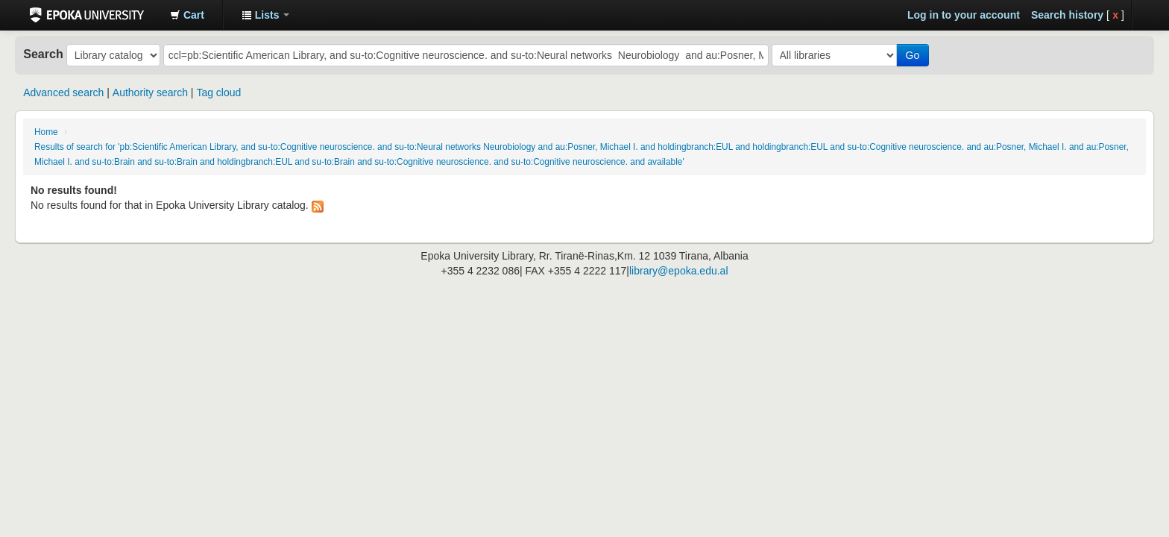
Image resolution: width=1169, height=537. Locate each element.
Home (46, 132)
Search (43, 53)
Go (913, 55)
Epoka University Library (87, 15)
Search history (1067, 15)
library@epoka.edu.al (678, 271)
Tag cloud (218, 92)
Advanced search (63, 92)
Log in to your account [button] (963, 15)
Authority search (150, 92)
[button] (187, 15)
